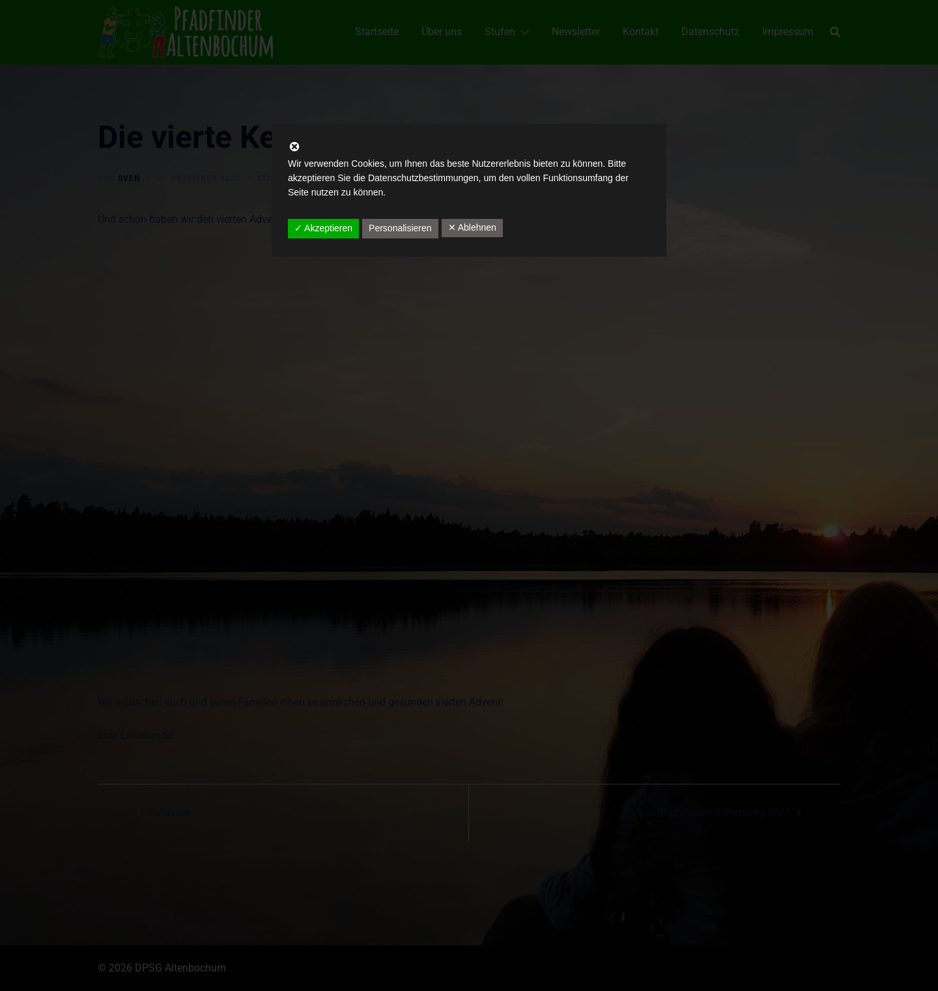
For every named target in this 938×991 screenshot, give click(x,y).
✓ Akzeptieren (323, 228)
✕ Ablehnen (472, 227)
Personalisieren (400, 228)
